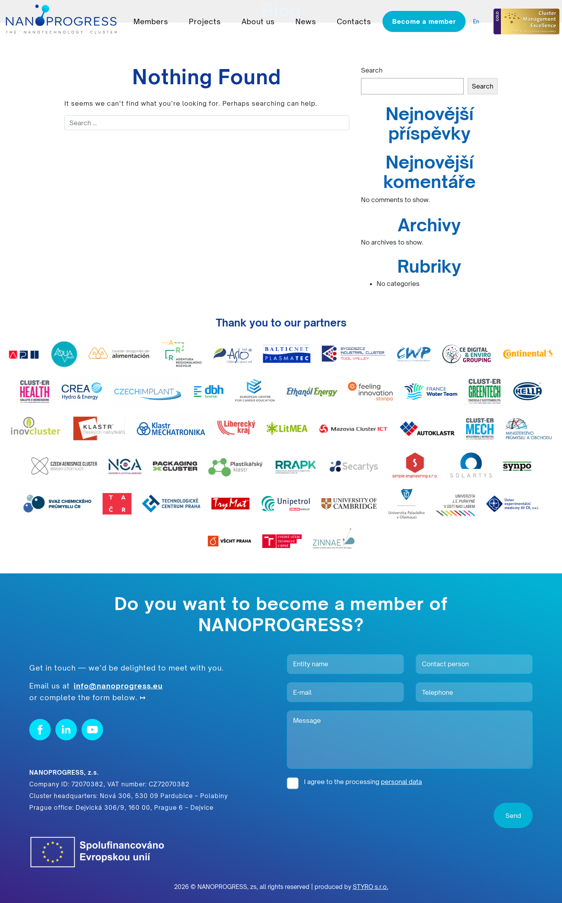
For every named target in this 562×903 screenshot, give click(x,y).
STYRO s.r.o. (370, 887)
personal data (401, 782)
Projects (205, 21)
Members (150, 21)
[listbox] (478, 21)
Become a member (424, 21)
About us (258, 21)
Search (371, 70)
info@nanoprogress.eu (118, 685)
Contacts (354, 21)
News (305, 21)
